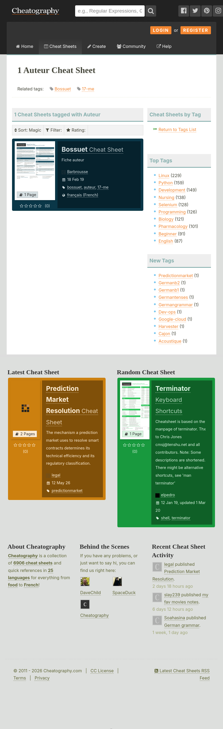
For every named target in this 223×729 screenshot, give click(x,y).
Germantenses (173, 297)
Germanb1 (169, 290)
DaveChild (90, 592)
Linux (164, 175)
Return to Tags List (177, 129)
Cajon (164, 333)
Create (96, 46)
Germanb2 (169, 282)
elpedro (168, 495)
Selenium (168, 204)
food (13, 584)
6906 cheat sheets (32, 563)
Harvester (168, 326)
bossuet (74, 187)
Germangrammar (176, 304)
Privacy (41, 678)
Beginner (168, 233)
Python (166, 182)
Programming (172, 212)
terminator (181, 518)
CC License (102, 670)
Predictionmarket (176, 275)
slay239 (172, 594)
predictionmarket (67, 490)
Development (172, 190)
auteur (89, 187)
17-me (88, 88)
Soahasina (174, 617)
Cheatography (23, 555)
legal (56, 475)
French (31, 584)
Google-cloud (172, 319)
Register (195, 30)
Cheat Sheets (60, 46)
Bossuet (63, 88)
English (166, 241)
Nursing (166, 197)
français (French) (82, 195)
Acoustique (170, 341)
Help (164, 46)
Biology (166, 219)
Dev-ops (167, 312)
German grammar (181, 625)
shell (165, 518)
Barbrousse (77, 171)
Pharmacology (173, 226)
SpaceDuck (124, 592)
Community (131, 46)
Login (161, 30)
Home (24, 46)
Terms (19, 678)
